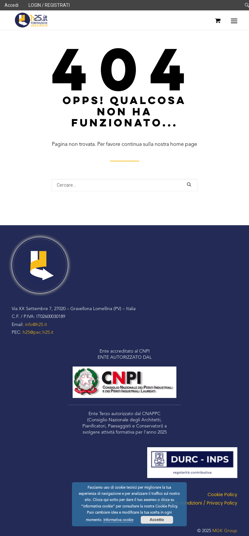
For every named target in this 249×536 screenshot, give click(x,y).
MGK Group (224, 531)
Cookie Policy (222, 494)
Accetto (156, 520)
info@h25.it (36, 324)
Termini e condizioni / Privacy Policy (197, 503)
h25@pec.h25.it (38, 332)
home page (183, 144)
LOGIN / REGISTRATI (49, 5)
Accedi (11, 5)
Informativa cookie (118, 520)
